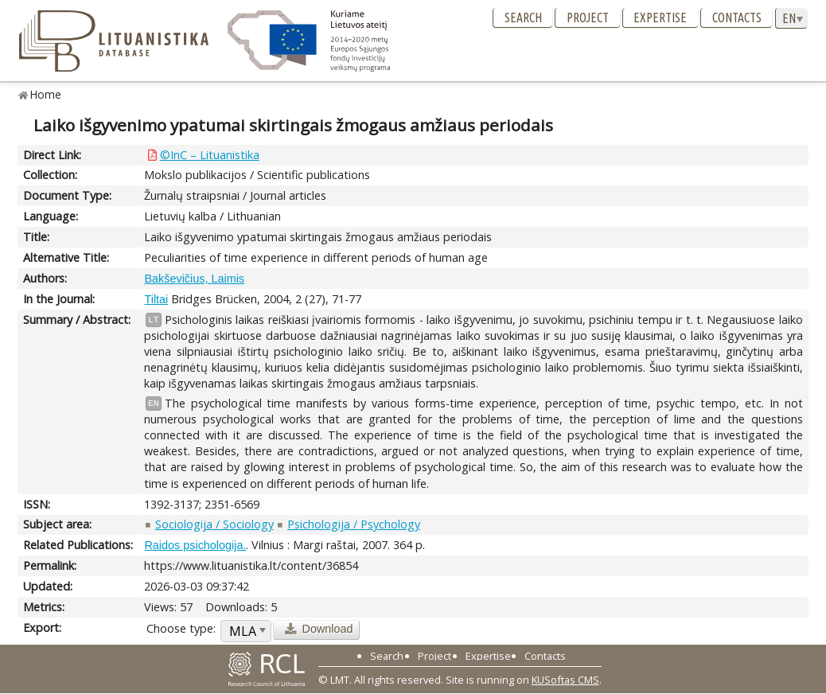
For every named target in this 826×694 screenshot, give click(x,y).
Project (588, 17)
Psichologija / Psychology (353, 524)
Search (523, 17)
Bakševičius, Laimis (194, 278)
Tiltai (156, 299)
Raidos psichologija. (195, 545)
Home (45, 94)
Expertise (660, 17)
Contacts (737, 17)
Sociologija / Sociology (214, 524)
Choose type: (181, 628)
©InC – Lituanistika (209, 154)
